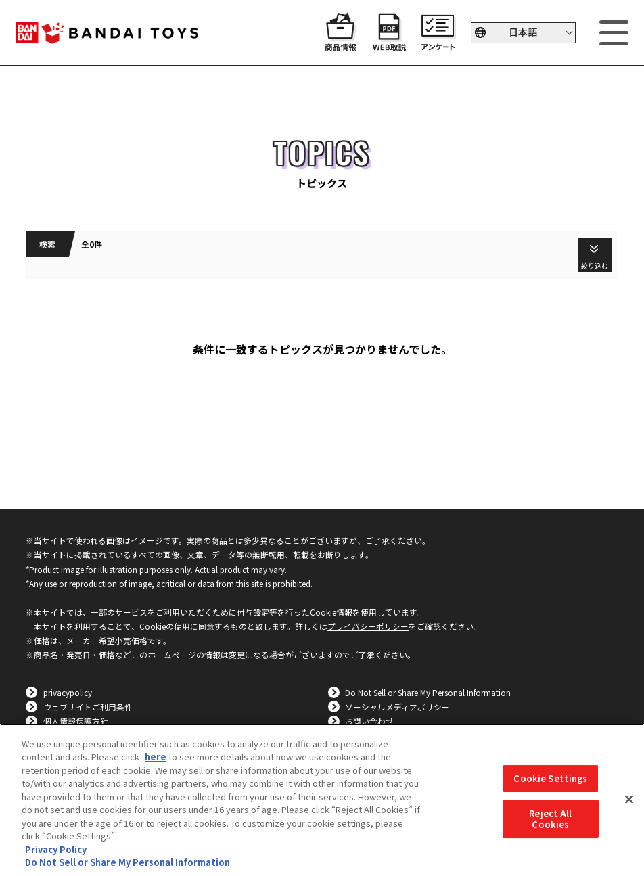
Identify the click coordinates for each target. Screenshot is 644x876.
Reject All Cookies (550, 819)
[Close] (629, 799)
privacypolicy (67, 692)
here (155, 756)
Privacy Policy (56, 849)
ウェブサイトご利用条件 (88, 706)
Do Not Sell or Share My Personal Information (428, 692)
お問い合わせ (369, 721)
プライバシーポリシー (368, 626)
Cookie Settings (550, 779)
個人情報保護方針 (75, 721)
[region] (322, 800)
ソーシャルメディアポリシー (397, 706)
